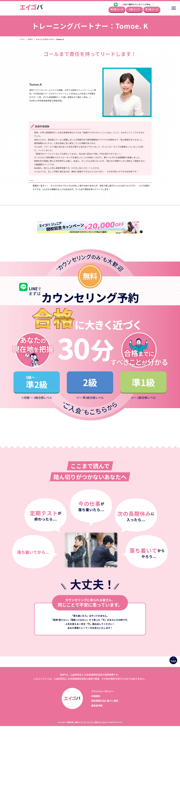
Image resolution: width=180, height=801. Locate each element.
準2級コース (117, 10)
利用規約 (95, 696)
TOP (173, 661)
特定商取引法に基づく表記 (104, 700)
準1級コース (151, 10)
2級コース (134, 10)
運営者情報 (97, 705)
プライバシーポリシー (102, 691)
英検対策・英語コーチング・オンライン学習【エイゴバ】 (87, 722)
